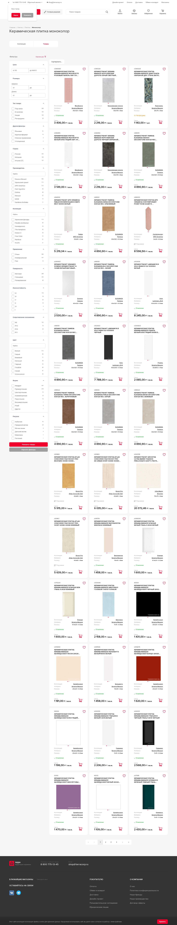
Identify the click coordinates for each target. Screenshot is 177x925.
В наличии (19, 111)
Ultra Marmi (159, 490)
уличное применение (23, 137)
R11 (16, 331)
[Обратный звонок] (37, 2)
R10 (16, 328)
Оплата (93, 885)
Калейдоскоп (20, 225)
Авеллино (119, 619)
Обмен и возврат (97, 889)
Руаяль (160, 362)
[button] (120, 11)
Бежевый (18, 356)
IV (16, 292)
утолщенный (20, 140)
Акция (17, 114)
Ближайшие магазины (21, 878)
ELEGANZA (159, 169)
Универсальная (21, 257)
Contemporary (158, 233)
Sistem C (18, 232)
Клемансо (159, 811)
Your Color (18, 235)
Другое (17, 408)
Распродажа (19, 117)
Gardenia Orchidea (21, 201)
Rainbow (18, 238)
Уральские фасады (22, 218)
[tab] (43, 63)
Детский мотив (20, 431)
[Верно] (15, 15)
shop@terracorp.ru (78, 863)
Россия (17, 153)
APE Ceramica (20, 185)
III (15, 295)
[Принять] (162, 921)
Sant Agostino (20, 188)
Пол (16, 260)
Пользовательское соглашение (103, 902)
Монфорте (79, 105)
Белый (17, 350)
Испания (18, 156)
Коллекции (21, 43)
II (15, 302)
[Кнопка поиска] (106, 11)
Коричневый (19, 373)
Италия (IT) (19, 159)
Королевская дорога (115, 105)
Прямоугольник (21, 388)
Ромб (17, 405)
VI (16, 305)
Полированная (20, 279)
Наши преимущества (139, 898)
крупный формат (21, 133)
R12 (16, 325)
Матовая (18, 273)
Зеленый (18, 360)
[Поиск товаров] (85, 11)
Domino (80, 297)
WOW (17, 198)
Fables (80, 233)
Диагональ (159, 105)
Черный (18, 363)
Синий (17, 370)
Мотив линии (20, 427)
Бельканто (119, 683)
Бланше (160, 554)
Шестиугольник (21, 391)
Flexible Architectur (22, 222)
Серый (17, 353)
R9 (16, 321)
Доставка (94, 894)
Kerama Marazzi (21, 178)
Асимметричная (21, 395)
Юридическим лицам (99, 906)
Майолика (19, 434)
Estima (17, 191)
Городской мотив (21, 424)
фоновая (18, 130)
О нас (132, 885)
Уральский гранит (22, 181)
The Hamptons (20, 228)
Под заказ (19, 107)
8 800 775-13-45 (49, 863)
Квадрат (18, 385)
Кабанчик (18, 421)
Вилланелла (118, 554)
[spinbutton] (20, 69)
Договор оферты (137, 902)
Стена (17, 253)
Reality (17, 242)
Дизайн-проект (96, 898)
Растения (18, 437)
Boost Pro (79, 490)
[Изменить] (27, 15)
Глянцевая (19, 276)
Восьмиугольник (21, 401)
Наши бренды (136, 894)
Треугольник (19, 398)
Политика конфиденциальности (144, 889)
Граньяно (119, 747)
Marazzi (18, 195)
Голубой (18, 366)
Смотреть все (42, 878)
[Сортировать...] (56, 60)
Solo (161, 297)
